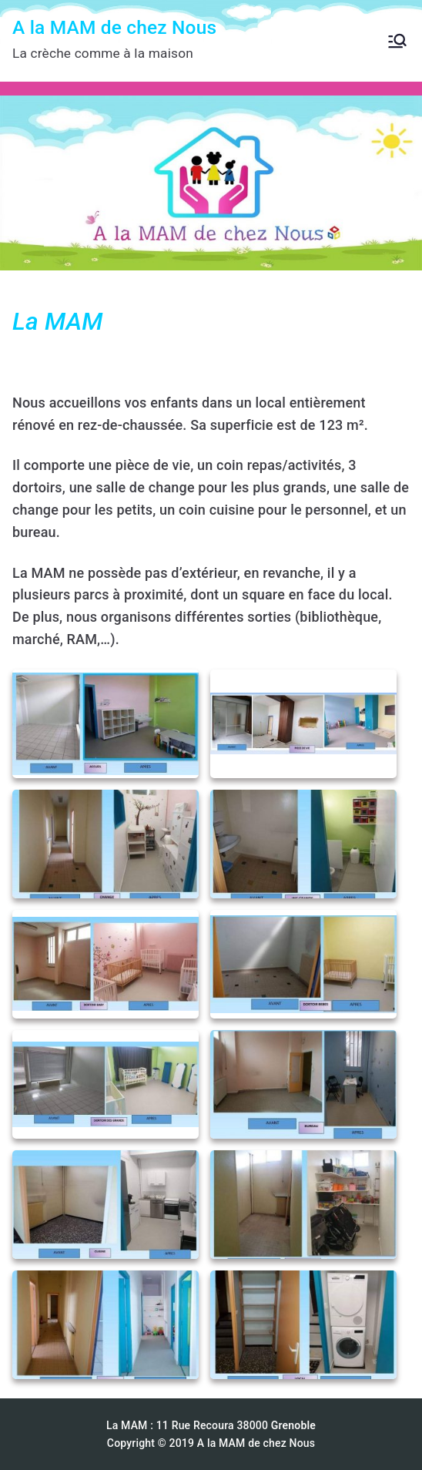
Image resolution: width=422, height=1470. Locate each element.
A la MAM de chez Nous (114, 27)
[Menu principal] (397, 41)
